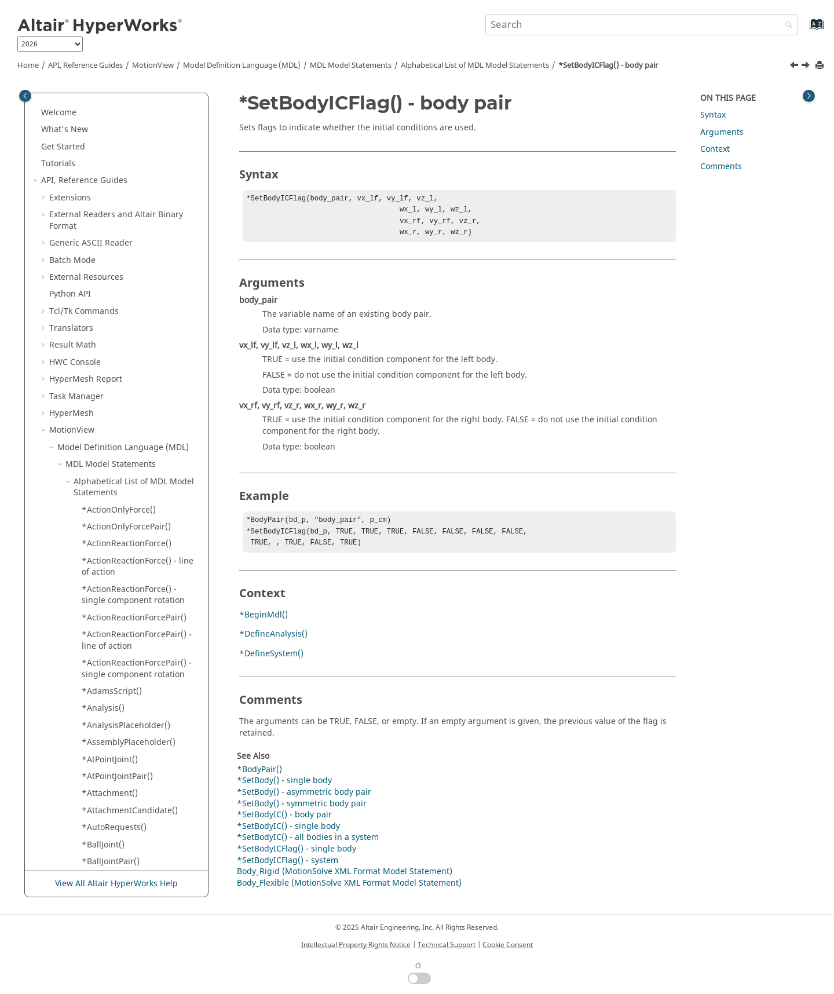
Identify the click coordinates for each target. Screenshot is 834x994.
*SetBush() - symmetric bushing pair (127, 513)
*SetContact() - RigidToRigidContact (121, 802)
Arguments (722, 132)
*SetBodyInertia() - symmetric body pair (140, 354)
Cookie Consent (507, 945)
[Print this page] (820, 66)
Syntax (713, 115)
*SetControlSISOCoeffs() (129, 842)
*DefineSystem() (271, 662)
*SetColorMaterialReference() (139, 723)
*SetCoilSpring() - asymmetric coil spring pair (140, 559)
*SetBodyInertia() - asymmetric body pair (124, 297)
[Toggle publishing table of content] (25, 96)
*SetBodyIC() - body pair (129, 206)
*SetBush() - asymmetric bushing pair (129, 399)
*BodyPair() (259, 778)
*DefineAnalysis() (273, 642)
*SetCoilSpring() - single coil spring (137, 626)
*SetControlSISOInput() (127, 859)
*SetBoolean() (109, 377)
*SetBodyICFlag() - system (132, 275)
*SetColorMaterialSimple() (133, 740)
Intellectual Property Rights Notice (356, 945)
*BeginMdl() (263, 623)
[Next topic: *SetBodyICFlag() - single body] (806, 67)
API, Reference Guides (85, 65)
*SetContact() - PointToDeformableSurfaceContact (141, 768)
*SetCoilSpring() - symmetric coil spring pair (137, 683)
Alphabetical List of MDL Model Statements (475, 65)
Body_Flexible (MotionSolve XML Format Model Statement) (349, 891)
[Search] (786, 25)
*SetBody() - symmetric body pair (137, 155)
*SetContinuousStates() (127, 825)
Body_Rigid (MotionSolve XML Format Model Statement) (344, 880)
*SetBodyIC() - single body (133, 223)
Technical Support (446, 945)
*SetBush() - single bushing (136, 462)
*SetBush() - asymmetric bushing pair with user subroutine (129, 433)
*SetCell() (100, 535)
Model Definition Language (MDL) (242, 65)
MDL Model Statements (351, 65)
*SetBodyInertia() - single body (131, 326)
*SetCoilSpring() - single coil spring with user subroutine (137, 655)
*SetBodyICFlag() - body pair (608, 65)
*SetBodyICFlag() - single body (141, 257)
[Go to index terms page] (804, 30)
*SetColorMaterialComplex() (136, 706)
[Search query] (641, 24)
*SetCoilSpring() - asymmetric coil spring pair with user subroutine (140, 592)
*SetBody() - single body (129, 133)
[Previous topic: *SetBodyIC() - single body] (795, 67)
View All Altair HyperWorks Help (116, 884)
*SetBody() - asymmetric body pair (140, 110)
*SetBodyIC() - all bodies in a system (138, 184)
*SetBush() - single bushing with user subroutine (136, 484)
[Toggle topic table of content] (809, 96)
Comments (721, 166)
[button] (77, 105)
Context (715, 149)
